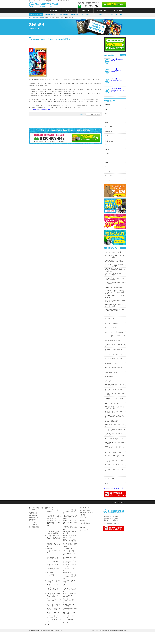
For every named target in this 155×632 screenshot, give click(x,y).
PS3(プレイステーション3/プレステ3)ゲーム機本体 (115, 278)
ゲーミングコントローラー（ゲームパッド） (114, 461)
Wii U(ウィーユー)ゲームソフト (114, 398)
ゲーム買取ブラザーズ (35, 17)
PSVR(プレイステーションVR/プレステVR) (114, 296)
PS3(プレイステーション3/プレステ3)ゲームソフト (115, 407)
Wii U (106, 162)
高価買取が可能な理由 (86, 512)
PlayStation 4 (109, 141)
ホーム (37, 10)
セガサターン (109, 376)
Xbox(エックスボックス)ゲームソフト (114, 425)
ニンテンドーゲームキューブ (113, 354)
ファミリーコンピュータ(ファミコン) (115, 345)
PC (106, 109)
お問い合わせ (84, 517)
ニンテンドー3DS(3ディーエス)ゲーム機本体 (115, 283)
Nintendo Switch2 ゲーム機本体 (114, 252)
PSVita (107, 149)
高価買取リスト (101, 10)
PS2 (105, 14)
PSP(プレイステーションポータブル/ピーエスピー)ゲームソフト (115, 421)
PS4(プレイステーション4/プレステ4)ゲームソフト (115, 412)
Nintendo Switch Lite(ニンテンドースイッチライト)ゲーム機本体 (114, 261)
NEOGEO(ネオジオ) (111, 327)
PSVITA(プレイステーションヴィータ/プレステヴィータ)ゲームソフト (114, 416)
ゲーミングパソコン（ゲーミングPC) (114, 470)
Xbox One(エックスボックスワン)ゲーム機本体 (115, 301)
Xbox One (108, 167)
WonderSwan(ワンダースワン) (114, 332)
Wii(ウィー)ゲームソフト (112, 403)
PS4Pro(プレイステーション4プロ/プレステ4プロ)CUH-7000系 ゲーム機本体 (115, 270)
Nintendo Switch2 (50, 14)
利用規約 (82, 527)
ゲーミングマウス (110, 474)
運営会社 (82, 520)
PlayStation (108, 131)
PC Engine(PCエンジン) (112, 372)
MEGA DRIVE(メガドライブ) (113, 367)
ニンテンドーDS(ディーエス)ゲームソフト (115, 394)
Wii (106, 158)
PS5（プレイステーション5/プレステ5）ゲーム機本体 (114, 265)
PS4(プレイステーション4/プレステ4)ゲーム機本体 (115, 274)
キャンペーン (33, 524)
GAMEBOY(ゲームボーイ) (112, 363)
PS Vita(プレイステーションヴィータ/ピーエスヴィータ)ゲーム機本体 (114, 292)
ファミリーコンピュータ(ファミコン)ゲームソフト (115, 430)
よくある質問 (118, 10)
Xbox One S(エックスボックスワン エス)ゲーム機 (114, 305)
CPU (106, 483)
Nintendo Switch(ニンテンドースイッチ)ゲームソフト (114, 385)
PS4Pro (88, 14)
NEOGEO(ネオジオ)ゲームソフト (115, 438)
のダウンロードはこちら (113, 528)
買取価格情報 (33, 515)
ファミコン (108, 180)
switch (44, 17)
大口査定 (82, 515)
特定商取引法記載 (85, 523)
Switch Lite (74, 14)
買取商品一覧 (85, 10)
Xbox (106, 113)
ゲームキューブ (109, 171)
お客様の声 (32, 520)
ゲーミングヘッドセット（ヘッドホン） (114, 465)
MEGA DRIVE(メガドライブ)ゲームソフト (114, 443)
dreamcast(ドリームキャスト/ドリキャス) (115, 336)
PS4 (95, 14)
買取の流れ (69, 10)
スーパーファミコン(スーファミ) (114, 358)
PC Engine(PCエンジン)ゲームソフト (114, 447)
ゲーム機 (107, 314)
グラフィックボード (116, 14)
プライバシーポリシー (86, 525)
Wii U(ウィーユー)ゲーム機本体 (114, 287)
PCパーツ (108, 118)
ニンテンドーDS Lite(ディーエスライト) (114, 456)
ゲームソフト (109, 175)
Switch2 (107, 104)
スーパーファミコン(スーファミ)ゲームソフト (114, 434)
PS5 (82, 14)
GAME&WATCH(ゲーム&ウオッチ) (114, 349)
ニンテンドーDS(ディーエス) (113, 452)
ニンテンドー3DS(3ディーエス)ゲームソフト (115, 390)
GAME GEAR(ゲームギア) (112, 341)
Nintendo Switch (63, 14)
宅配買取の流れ (33, 513)
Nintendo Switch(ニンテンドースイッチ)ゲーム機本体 (114, 256)
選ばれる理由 (53, 10)
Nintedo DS (108, 127)
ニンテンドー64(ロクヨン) (112, 323)
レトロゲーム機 (109, 318)
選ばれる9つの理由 (85, 510)
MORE (123, 55)
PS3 (100, 14)
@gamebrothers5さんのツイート (113, 488)
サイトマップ (84, 530)
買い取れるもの (84, 508)
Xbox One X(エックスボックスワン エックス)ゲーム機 (114, 309)
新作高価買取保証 (34, 527)
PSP (106, 144)
